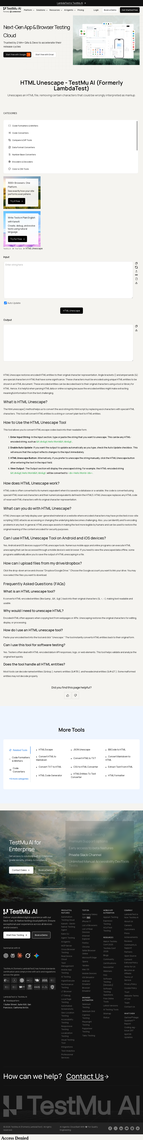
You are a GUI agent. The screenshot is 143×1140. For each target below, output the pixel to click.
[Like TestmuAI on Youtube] (127, 1128)
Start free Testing (16, 935)
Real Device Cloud (66, 958)
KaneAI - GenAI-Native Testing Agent (68, 926)
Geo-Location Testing (67, 1014)
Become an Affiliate (129, 972)
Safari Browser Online (89, 952)
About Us (128, 921)
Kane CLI (65, 933)
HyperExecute (68, 980)
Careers (128, 925)
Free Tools (18, 248)
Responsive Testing (66, 1028)
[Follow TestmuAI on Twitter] (116, 1128)
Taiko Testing (88, 1035)
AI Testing (66, 976)
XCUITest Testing (107, 929)
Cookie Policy (130, 988)
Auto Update (14, 303)
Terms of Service (128, 978)
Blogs (106, 955)
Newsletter (108, 967)
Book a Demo (45, 870)
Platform (29, 10)
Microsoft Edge (89, 957)
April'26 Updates (128, 1036)
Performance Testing (67, 986)
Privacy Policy (130, 984)
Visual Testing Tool (67, 1041)
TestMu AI (7, 248)
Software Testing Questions (108, 991)
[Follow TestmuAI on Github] (132, 1128)
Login (96, 10)
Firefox (85, 942)
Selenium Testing (86, 1006)
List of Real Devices (87, 930)
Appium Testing (110, 917)
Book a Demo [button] (110, 10)
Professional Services (67, 1056)
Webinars (107, 971)
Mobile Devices (89, 973)
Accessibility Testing (67, 1021)
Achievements (131, 937)
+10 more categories (18, 778)
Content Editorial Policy (131, 961)
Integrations (67, 1046)
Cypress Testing (86, 1016)
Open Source (130, 955)
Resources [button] (56, 10)
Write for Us (129, 966)
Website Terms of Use (131, 997)
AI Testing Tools (111, 1009)
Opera (85, 961)
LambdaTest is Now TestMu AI (131, 916)
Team (127, 1002)
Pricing (81, 10)
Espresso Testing (107, 922)
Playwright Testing (87, 1023)
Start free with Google (18, 55)
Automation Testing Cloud (67, 918)
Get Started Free (130, 10)
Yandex (85, 965)
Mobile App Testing (66, 971)
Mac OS (85, 969)
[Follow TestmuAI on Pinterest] (138, 1128)
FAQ (105, 975)
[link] (12, 10)
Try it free (17, 201)
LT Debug (65, 995)
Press (127, 933)
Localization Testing (66, 1034)
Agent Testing (68, 937)
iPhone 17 (86, 921)
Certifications (109, 963)
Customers (129, 929)
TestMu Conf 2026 (109, 950)
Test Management (67, 964)
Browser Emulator (86, 989)
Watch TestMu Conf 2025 (110, 943)
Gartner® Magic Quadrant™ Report (131, 1020)
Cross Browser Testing (68, 951)
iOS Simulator (88, 977)
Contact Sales (21, 870)
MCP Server (66, 945)
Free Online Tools (108, 1000)
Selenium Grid (88, 1011)
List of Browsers (89, 925)
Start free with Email (44, 54)
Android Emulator (86, 982)
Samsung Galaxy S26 (89, 916)
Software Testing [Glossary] (108, 981)
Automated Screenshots (67, 1007)
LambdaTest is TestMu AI (70, 3)
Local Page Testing (66, 1000)
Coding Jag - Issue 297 (130, 1029)
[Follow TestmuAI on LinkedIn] (121, 1128)
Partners (128, 951)
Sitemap (107, 1013)
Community (108, 959)
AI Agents (69, 10)
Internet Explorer (86, 937)
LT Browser (66, 991)
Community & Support (130, 946)
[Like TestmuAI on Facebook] (110, 1128)
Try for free (18, 239)
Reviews (128, 941)
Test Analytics (68, 1050)
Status (106, 1017)
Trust (126, 992)
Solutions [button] (41, 10)
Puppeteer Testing (87, 1030)
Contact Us (129, 1006)
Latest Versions (110, 1005)
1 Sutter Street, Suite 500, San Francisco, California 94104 (17, 1006)
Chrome (86, 946)
